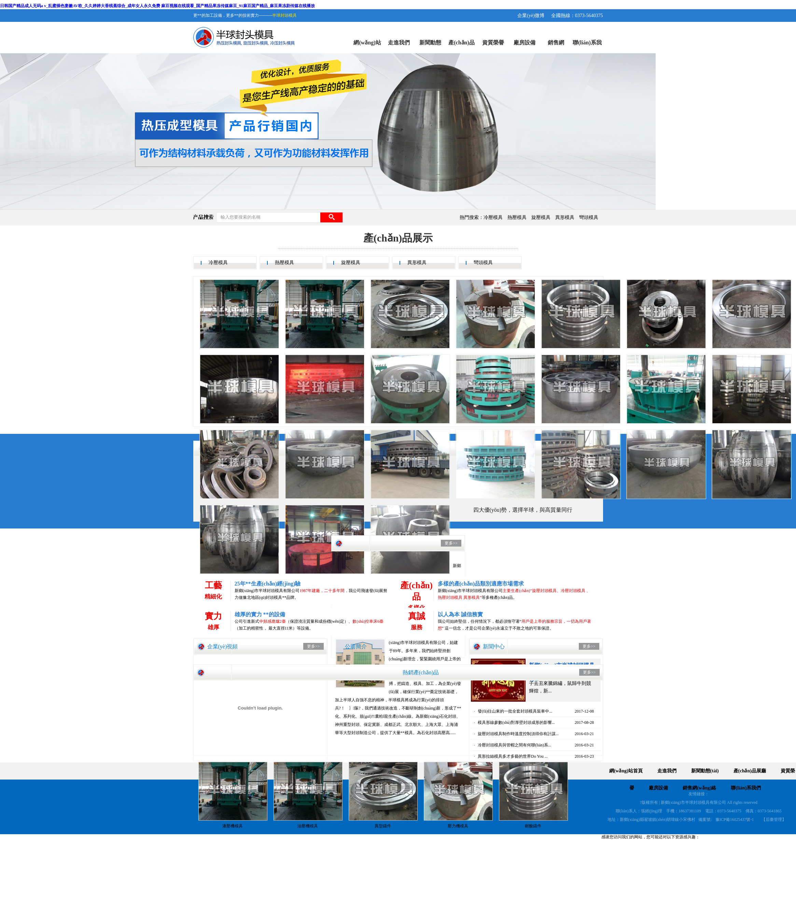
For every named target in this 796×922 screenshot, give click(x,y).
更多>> (313, 646)
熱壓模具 (517, 217)
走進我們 (399, 42)
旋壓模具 (540, 217)
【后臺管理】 (774, 819)
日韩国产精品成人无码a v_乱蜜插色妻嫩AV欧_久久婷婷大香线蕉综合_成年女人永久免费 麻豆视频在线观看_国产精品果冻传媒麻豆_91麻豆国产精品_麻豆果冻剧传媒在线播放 (157, 5)
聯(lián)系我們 (587, 46)
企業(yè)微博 (530, 15)
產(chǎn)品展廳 (461, 46)
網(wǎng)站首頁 (367, 46)
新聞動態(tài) (430, 46)
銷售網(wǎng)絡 (556, 46)
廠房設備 (524, 42)
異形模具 (564, 217)
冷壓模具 (493, 217)
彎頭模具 (588, 217)
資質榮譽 (493, 42)
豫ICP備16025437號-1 (734, 819)
